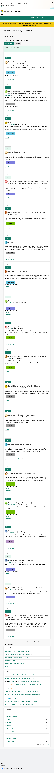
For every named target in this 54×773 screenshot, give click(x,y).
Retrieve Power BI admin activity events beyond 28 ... (30, 681)
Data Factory (8, 725)
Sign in (38, 17)
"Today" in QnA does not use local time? (21, 473)
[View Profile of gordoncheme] (8, 674)
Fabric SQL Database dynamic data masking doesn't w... (18, 654)
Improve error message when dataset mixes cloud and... (25, 691)
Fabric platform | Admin (10, 741)
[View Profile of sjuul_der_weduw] (12, 504)
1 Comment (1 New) (9, 230)
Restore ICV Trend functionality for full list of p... (22, 678)
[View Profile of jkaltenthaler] (11, 532)
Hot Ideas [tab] (7, 47)
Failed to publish (13, 327)
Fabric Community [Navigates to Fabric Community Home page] (16, 11)
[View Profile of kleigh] (6, 691)
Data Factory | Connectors (11, 458)
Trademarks (3, 765)
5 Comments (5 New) (9, 603)
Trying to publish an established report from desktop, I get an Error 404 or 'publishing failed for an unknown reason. (28, 182)
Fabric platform (8, 719)
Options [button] (17, 43)
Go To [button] (47, 17)
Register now (33, 25)
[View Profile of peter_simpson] (11, 124)
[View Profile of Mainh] (6, 704)
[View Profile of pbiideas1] (10, 63)
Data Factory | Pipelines (10, 728)
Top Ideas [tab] (13, 47)
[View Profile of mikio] (9, 244)
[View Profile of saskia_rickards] (8, 185)
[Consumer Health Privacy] (18, 768)
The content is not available (17, 301)
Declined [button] (10, 104)
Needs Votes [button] (10, 541)
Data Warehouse (9, 735)
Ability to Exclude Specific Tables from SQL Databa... (17, 651)
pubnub (11, 242)
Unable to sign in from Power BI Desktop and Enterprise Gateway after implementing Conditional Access (27, 92)
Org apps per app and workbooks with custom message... (28, 694)
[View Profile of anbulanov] (10, 445)
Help (42, 17)
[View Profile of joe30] (9, 273)
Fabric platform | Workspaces (12, 732)
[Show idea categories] (8, 50)
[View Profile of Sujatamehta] (7, 95)
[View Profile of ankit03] (10, 302)
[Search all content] (36, 21)
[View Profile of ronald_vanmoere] (12, 416)
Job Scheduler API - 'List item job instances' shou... (22, 704)
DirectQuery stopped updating (18, 271)
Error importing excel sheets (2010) (20, 503)
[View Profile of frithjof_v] (7, 684)
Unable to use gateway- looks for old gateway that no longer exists (26, 213)
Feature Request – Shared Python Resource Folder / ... (26, 688)
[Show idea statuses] (17, 50)
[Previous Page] (19, 640)
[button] (9, 43)
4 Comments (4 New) (9, 79)
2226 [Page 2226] (47, 642)
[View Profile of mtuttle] (9, 562)
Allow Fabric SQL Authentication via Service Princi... (17, 657)
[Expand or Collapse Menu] (2, 14)
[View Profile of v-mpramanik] (12, 681)
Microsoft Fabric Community (13, 31)
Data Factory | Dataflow (10, 738)
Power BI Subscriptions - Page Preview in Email (24, 674)
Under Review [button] (10, 72)
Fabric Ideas (28, 31)
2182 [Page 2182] (38, 642)
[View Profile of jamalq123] (10, 153)
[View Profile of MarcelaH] (7, 678)
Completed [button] (10, 162)
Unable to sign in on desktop (18, 62)
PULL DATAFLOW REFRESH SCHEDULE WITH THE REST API (27, 684)
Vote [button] (8, 58)
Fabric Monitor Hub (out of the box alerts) (15, 663)
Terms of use (3, 763)
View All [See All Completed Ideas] (7, 666)
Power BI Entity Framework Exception (20, 560)
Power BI (7, 77)
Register (32, 17)
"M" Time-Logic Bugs (15, 531)
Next (48, 744)
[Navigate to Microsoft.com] (5, 11)
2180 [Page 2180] (28, 642)
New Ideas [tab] (19, 47)
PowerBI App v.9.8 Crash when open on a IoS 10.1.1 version (27, 588)
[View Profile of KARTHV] (10, 328)
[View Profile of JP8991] (6, 698)
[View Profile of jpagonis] (10, 358)
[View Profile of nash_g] (9, 475)
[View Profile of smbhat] (6, 216)
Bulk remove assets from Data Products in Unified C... (24, 701)
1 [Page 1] (21, 642)
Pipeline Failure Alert (10, 660)
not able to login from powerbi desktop (21, 415)
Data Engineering (9, 722)
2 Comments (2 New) (9, 140)
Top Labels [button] (7, 709)
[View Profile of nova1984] (7, 701)
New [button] (10, 223)
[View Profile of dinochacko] (10, 387)
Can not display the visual (16, 152)
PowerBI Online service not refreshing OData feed (24, 386)
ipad (9, 122)
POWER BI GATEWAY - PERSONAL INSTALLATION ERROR (27, 356)
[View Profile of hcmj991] (10, 589)
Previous (39, 744)
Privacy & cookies (4, 761)
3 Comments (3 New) (9, 110)
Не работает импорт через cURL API (20, 444)
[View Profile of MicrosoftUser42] (9, 694)
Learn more (4, 6)
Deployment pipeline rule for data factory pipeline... (25, 698)
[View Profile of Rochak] (6, 621)
